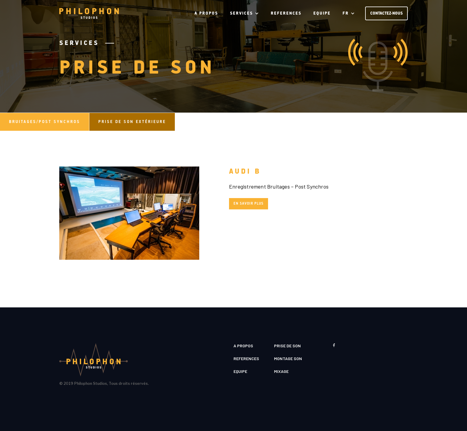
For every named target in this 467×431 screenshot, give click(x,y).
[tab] (44, 122)
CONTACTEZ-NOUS (386, 13)
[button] (244, 13)
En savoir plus (249, 203)
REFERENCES (286, 13)
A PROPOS (206, 13)
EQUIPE (322, 13)
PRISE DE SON (287, 345)
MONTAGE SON (288, 358)
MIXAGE (281, 371)
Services (79, 43)
